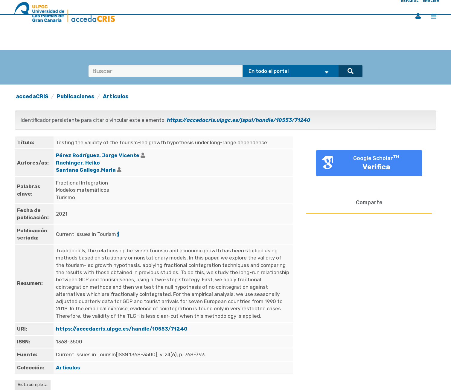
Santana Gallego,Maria (86, 170)
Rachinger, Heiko (78, 163)
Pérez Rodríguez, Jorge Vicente (97, 155)
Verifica (376, 167)
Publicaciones (76, 96)
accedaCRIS (32, 96)
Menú (433, 16)
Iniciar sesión (418, 16)
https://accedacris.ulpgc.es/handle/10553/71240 (122, 329)
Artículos (116, 96)
